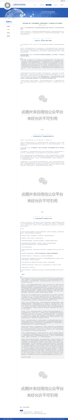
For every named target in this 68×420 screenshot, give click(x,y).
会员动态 (8, 32)
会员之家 (55, 4)
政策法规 (8, 36)
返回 (21, 410)
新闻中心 (48, 4)
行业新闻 (8, 29)
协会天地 (41, 4)
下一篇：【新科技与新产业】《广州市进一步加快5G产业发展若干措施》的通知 (33, 413)
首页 (35, 4)
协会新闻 (8, 26)
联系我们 (62, 4)
